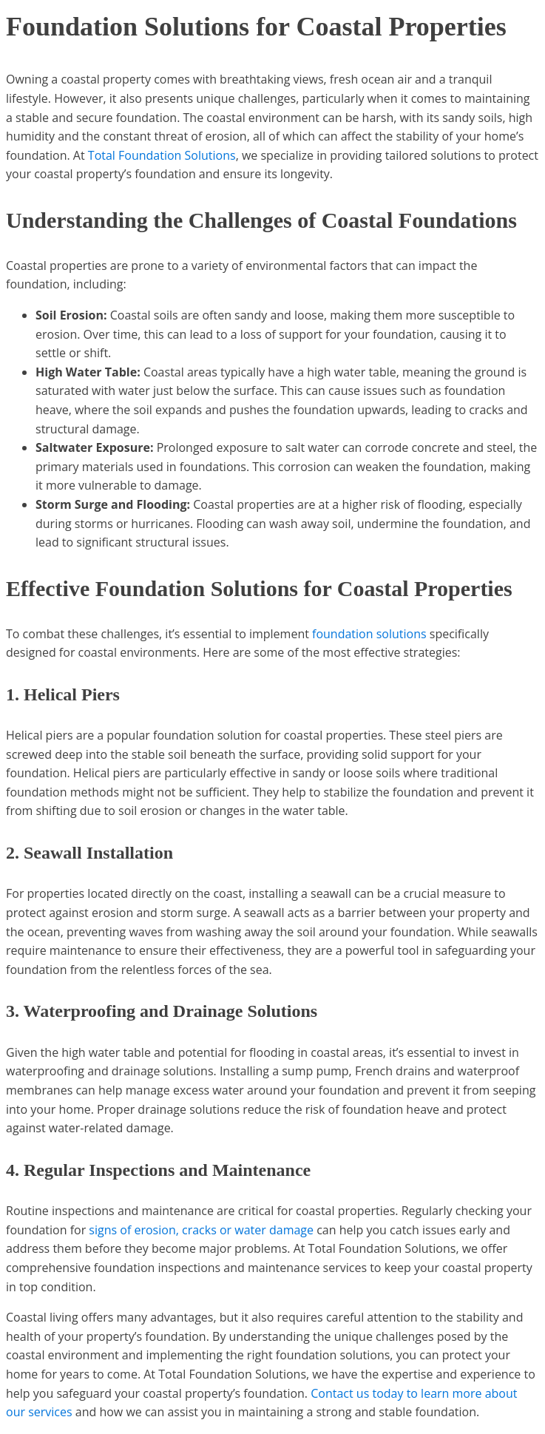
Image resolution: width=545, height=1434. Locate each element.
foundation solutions (369, 634)
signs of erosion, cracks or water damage (201, 1230)
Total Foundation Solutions (162, 155)
